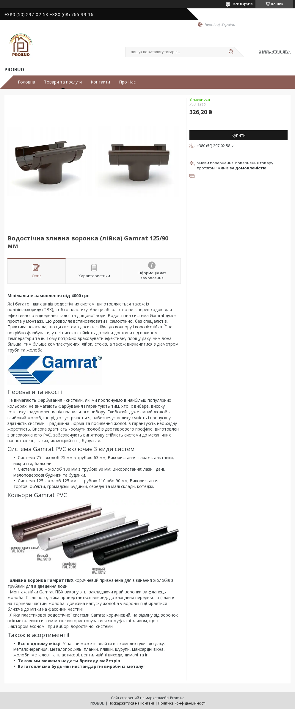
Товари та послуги (63, 82)
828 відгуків (242, 4)
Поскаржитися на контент (131, 703)
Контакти (100, 82)
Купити (238, 135)
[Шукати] (231, 52)
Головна (26, 82)
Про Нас (127, 82)
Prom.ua (177, 697)
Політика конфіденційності (181, 703)
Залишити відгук (275, 51)
